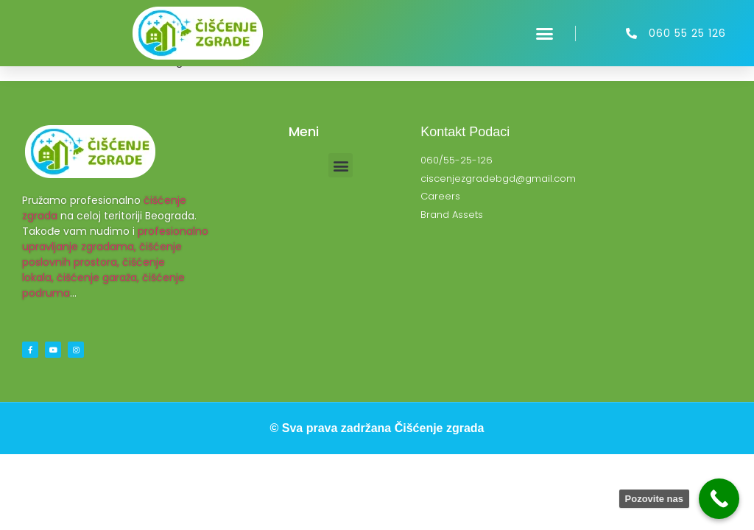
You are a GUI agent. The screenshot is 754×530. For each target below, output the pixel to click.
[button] (545, 33)
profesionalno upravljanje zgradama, (115, 239)
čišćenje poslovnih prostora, (102, 254)
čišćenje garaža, (98, 277)
